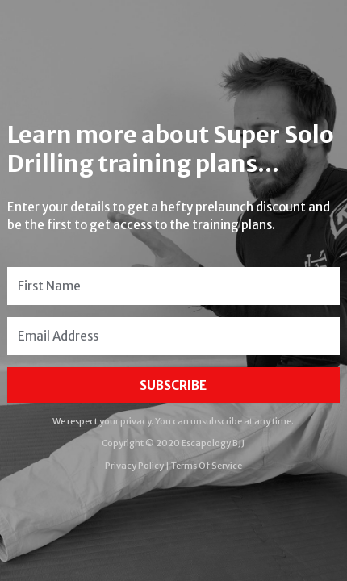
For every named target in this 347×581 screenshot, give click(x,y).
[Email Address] (174, 336)
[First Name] (174, 286)
